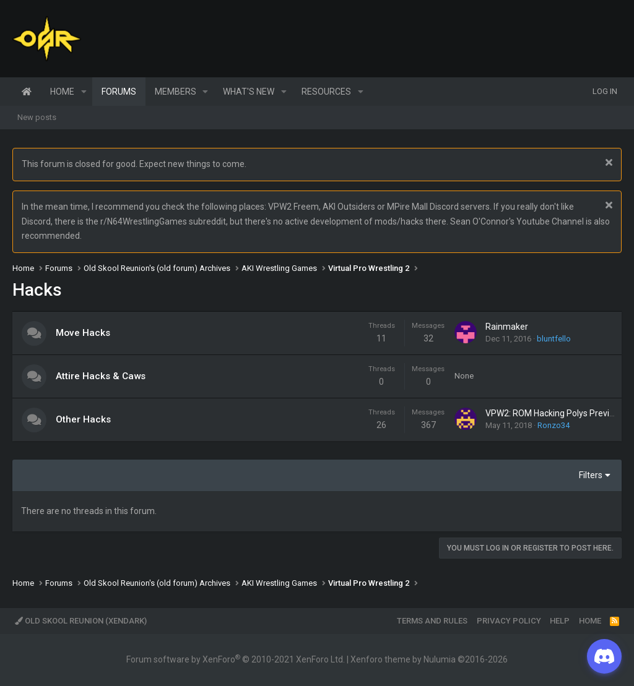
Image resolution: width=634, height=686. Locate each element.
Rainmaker (506, 327)
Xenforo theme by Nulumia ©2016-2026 (429, 659)
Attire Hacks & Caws (100, 376)
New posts (36, 117)
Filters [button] (590, 475)
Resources (326, 91)
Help (560, 620)
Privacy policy (509, 620)
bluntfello (554, 338)
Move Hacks (83, 332)
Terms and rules (432, 620)
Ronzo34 (553, 425)
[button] (84, 91)
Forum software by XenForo (235, 659)
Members (175, 91)
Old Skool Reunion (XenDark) (81, 620)
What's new (248, 91)
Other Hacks (83, 419)
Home (26, 91)
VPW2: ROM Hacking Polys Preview (553, 413)
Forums (119, 91)
